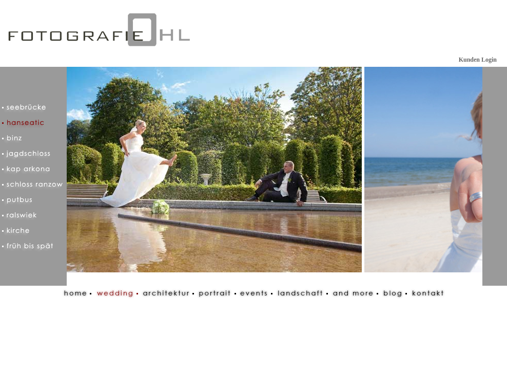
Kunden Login (478, 59)
